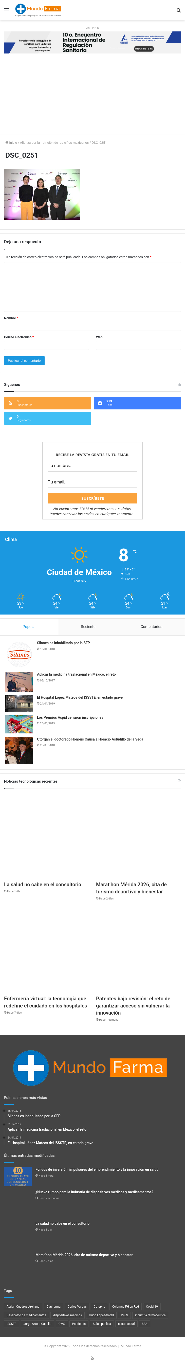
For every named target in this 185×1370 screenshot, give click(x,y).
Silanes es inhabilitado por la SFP (63, 643)
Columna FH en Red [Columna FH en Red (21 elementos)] (125, 1306)
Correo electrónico (19, 337)
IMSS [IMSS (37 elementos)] (124, 1315)
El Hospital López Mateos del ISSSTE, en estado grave (80, 697)
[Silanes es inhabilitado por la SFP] (19, 655)
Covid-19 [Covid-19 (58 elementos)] (152, 1306)
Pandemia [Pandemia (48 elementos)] (79, 1324)
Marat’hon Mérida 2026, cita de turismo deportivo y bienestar (84, 1255)
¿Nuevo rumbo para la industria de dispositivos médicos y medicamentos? (94, 1192)
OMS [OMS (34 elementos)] (62, 1324)
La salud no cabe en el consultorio (42, 884)
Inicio (11, 143)
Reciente (88, 626)
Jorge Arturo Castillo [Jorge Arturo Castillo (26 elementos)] (37, 1324)
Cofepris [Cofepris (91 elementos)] (99, 1306)
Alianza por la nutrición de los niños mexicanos (54, 143)
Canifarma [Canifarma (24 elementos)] (53, 1306)
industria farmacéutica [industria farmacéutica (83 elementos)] (150, 1315)
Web (99, 337)
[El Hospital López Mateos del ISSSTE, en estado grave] (19, 703)
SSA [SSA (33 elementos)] (144, 1324)
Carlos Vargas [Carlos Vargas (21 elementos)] (77, 1306)
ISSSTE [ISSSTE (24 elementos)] (11, 1324)
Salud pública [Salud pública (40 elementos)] (102, 1324)
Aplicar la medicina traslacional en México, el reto (76, 674)
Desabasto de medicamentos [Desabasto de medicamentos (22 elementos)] (26, 1315)
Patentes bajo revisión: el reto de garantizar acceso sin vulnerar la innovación (133, 1006)
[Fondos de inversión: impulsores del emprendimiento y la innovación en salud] (18, 1176)
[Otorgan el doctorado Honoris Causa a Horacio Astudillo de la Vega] (19, 751)
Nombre (11, 318)
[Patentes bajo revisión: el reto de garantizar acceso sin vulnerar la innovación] (138, 950)
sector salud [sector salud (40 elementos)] (126, 1324)
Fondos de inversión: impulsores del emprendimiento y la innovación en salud (96, 1169)
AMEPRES (92, 28)
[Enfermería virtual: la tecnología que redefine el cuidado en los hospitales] (46, 950)
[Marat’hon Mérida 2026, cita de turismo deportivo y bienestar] (138, 836)
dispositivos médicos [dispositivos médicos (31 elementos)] (67, 1315)
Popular (29, 626)
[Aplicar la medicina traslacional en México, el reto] (19, 682)
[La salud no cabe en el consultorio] (46, 836)
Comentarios (151, 626)
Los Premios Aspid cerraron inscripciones (70, 717)
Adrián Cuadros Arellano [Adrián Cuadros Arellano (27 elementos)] (23, 1306)
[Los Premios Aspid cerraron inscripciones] (19, 724)
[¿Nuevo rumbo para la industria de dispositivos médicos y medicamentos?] (18, 1204)
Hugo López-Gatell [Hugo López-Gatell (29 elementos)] (101, 1315)
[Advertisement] (92, 96)
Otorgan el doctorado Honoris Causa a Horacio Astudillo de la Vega (90, 739)
